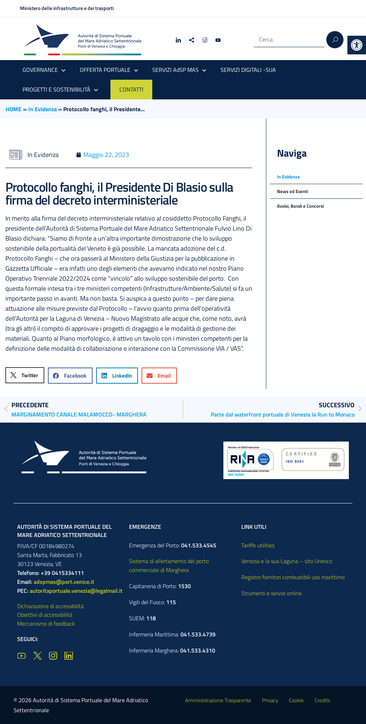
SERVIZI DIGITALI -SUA (248, 69)
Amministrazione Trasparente (218, 700)
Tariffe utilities (257, 545)
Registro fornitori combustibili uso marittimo (293, 577)
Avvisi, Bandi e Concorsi (300, 206)
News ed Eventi (292, 191)
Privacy (270, 700)
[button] (356, 45)
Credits (322, 700)
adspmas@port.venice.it (64, 581)
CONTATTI (131, 89)
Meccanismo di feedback (46, 623)
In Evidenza (42, 109)
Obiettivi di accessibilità (44, 614)
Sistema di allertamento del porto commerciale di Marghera (169, 565)
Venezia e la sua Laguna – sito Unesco (286, 561)
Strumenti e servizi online (271, 593)
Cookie (296, 700)
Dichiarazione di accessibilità (50, 606)
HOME (13, 109)
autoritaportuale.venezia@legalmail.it (76, 590)
